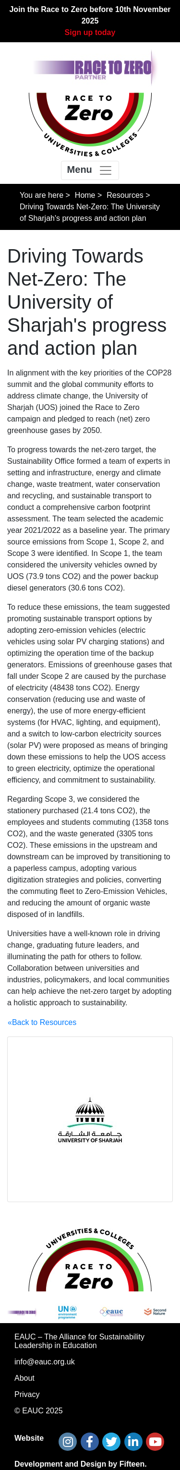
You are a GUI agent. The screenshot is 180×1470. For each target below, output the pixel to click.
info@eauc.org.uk (44, 1362)
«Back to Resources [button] (42, 1022)
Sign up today (90, 32)
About (24, 1378)
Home (85, 195)
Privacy (26, 1394)
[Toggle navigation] (90, 170)
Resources (125, 195)
